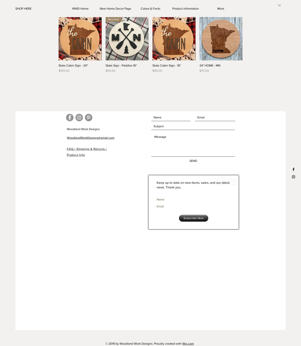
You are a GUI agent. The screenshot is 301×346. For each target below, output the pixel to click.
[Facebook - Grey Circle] (70, 117)
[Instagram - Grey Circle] (79, 117)
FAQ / (71, 149)
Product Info (76, 154)
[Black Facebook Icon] (293, 169)
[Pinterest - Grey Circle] (88, 117)
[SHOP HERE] (34, 8)
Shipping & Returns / (91, 149)
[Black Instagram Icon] (293, 177)
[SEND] (193, 161)
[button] (279, 5)
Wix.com (188, 343)
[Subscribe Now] (193, 218)
